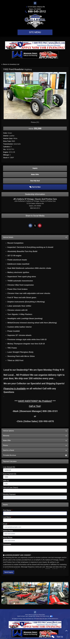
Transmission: (8, 144)
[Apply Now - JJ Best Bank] (35, 45)
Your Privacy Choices (46, 616)
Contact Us (35, 614)
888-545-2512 (37, 11)
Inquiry (35, 168)
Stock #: (6, 158)
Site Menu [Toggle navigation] (35, 32)
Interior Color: (8, 138)
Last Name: (7, 517)
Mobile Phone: (8, 531)
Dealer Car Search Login (22, 616)
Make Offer (35, 440)
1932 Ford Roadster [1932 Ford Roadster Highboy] (17, 69)
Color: (5, 133)
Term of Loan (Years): (10, 487)
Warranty (35, 436)
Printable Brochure (35, 455)
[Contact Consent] (3, 555)
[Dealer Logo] (35, 21)
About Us (31, 614)
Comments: (7, 544)
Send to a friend (35, 450)
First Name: (7, 510)
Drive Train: (7, 141)
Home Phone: (8, 538)
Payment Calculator (10, 461)
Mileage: (6, 155)
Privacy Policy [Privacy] (42, 614)
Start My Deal (35, 181)
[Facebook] (30, 226)
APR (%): (6, 481)
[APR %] (35, 484)
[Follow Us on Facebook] (35, 3)
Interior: (6, 136)
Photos (35, 445)
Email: (5, 524)
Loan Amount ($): (9, 467)
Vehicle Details (35, 237)
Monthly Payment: (9, 494)
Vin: (4, 149)
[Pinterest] (40, 226)
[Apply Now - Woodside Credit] (35, 55)
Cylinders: (6, 147)
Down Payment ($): (9, 474)
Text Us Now (35, 187)
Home (26, 614)
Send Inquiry (8, 572)
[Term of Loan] (35, 490)
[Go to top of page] (66, 631)
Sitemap (37, 616)
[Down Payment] (35, 477)
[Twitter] (35, 226)
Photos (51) (35, 122)
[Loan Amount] (35, 470)
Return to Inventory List (10, 64)
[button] (8, 96)
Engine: (5, 152)
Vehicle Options (35, 431)
